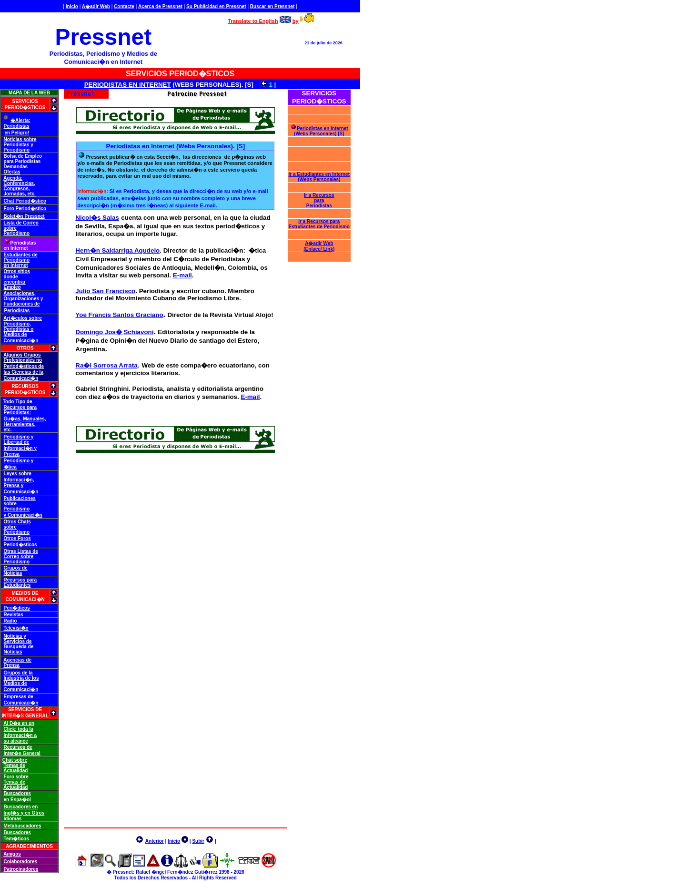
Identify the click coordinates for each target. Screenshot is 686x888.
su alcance (16, 741)
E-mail (207, 205)
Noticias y (15, 636)
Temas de (14, 765)
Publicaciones (20, 498)
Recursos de (18, 747)
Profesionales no (23, 360)
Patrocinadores (21, 869)
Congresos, (17, 188)
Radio (10, 620)
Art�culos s (17, 318)
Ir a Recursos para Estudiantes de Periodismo (319, 224)
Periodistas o (19, 329)
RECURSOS (25, 386)
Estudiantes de (21, 254)
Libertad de (17, 442)
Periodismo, (17, 324)
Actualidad (15, 770)
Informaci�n (91, 191)
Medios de (15, 334)
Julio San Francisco (105, 291)
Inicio (72, 6)
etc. (8, 429)
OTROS (25, 348)
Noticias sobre (20, 139)
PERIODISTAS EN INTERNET (127, 84)
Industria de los (21, 678)
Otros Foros (17, 538)
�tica (10, 467)
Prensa (12, 454)
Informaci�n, (19, 479)
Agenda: (12, 178)
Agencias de (17, 660)
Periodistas (17, 126)
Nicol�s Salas (97, 217)
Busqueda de (19, 646)
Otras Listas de (21, 551)
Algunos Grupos (21, 354)
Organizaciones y (23, 298)
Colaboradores (21, 861)
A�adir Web (96, 6)
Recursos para (20, 407)
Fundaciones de (22, 303)
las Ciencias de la (23, 372)
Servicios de (18, 641)
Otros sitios (17, 271)
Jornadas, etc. (20, 193)
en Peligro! (16, 132)
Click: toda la (18, 729)
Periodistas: (17, 412)
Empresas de (18, 696)
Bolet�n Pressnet (24, 216)
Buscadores (17, 793)
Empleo (12, 287)
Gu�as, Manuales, (25, 418)
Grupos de (16, 568)
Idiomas (13, 818)
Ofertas (12, 171)
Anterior (154, 841)
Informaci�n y (20, 448)
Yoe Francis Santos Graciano (119, 314)
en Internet (16, 265)
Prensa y (14, 485)
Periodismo (17, 150)
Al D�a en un (18, 723)
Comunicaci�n (21, 340)
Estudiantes (17, 585)
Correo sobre (19, 556)
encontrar (15, 282)
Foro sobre (16, 776)
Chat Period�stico (25, 201)
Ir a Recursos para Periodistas (319, 200)
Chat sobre (14, 760)
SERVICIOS (25, 101)
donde (11, 276)
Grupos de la (18, 672)
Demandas (16, 166)
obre (36, 318)
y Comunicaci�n (23, 515)
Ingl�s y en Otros (24, 813)
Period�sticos (20, 544)
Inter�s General (22, 753)
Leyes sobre (17, 473)
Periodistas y (18, 144)
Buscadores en (21, 806)
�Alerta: (20, 120)
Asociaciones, (19, 293)
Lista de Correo (21, 222)
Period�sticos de (24, 366)
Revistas (13, 614)
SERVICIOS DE (25, 709)
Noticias (13, 573)
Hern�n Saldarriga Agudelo (117, 250)
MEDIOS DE (25, 593)
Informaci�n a (20, 735)
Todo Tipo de (17, 401)
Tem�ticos (16, 838)
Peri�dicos (17, 608)
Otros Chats (17, 521)
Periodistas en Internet (140, 146)
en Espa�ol (17, 799)
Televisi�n (16, 628)
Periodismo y (19, 436)
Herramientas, (20, 424)
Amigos (12, 854)
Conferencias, (19, 183)
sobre (10, 228)
